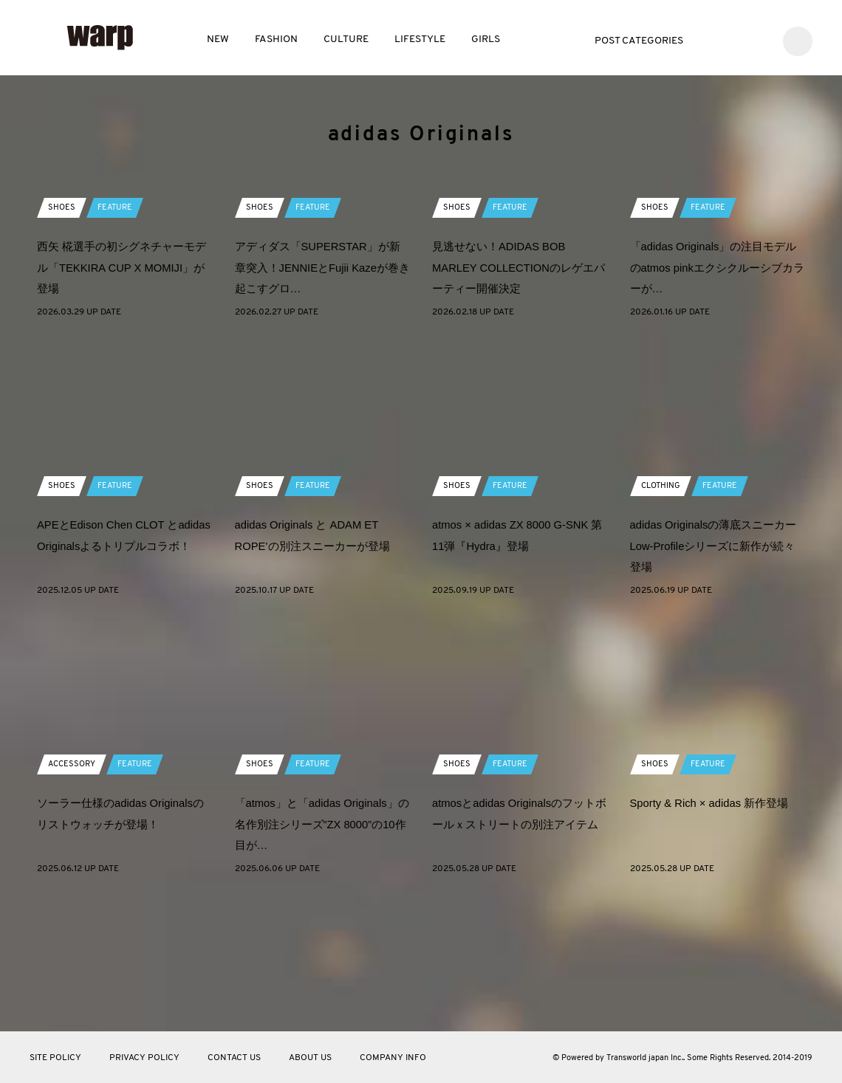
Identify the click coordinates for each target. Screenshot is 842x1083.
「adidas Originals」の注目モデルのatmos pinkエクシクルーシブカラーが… (717, 399)
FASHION (276, 39)
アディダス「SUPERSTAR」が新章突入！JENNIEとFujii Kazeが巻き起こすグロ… (318, 399)
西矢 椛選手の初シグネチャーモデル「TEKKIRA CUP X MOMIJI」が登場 (121, 399)
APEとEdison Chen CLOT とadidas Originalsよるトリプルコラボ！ (121, 677)
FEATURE (117, 338)
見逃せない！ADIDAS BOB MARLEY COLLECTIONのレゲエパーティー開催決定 (519, 399)
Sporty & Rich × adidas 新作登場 (715, 934)
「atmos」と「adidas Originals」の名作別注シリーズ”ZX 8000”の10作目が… (311, 955)
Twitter (714, 39)
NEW (218, 39)
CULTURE (346, 39)
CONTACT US (234, 1057)
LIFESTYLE (419, 39)
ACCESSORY (73, 895)
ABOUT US (310, 1057)
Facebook (736, 39)
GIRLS (485, 39)
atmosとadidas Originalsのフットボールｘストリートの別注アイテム (515, 955)
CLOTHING (662, 617)
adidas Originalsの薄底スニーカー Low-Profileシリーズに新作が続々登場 (714, 677)
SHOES (62, 338)
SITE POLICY (55, 1057)
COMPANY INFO (393, 1057)
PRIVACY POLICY (144, 1057)
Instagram (758, 39)
